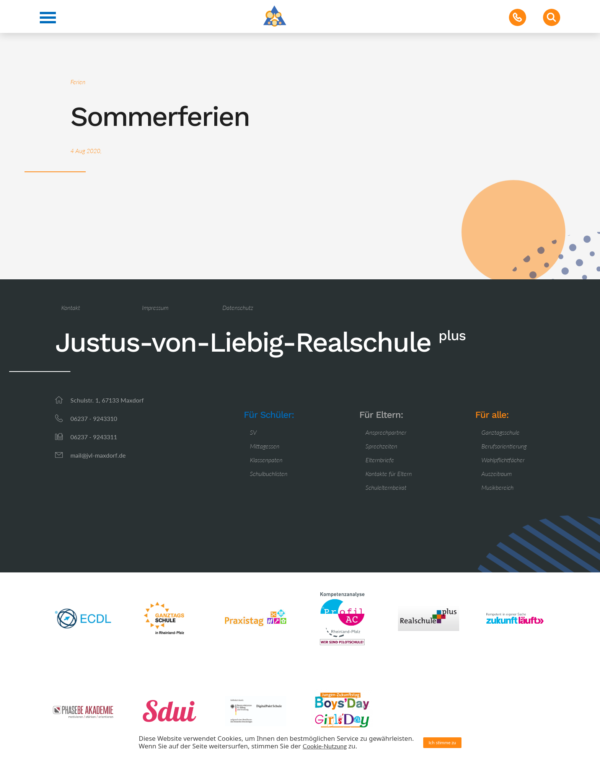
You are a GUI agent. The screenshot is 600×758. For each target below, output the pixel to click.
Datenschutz (237, 307)
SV (253, 432)
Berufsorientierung (504, 446)
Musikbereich (497, 487)
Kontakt (70, 307)
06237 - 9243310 (93, 418)
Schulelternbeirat (385, 487)
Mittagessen (264, 446)
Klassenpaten (266, 459)
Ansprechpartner (385, 432)
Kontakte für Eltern (388, 473)
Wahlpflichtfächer (503, 459)
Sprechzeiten (381, 446)
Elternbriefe (379, 459)
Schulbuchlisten (268, 473)
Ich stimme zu (442, 742)
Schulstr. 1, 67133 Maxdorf (107, 400)
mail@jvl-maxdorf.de (98, 455)
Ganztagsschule (500, 432)
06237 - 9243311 (93, 436)
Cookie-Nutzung (325, 746)
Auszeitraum (496, 473)
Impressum (155, 307)
